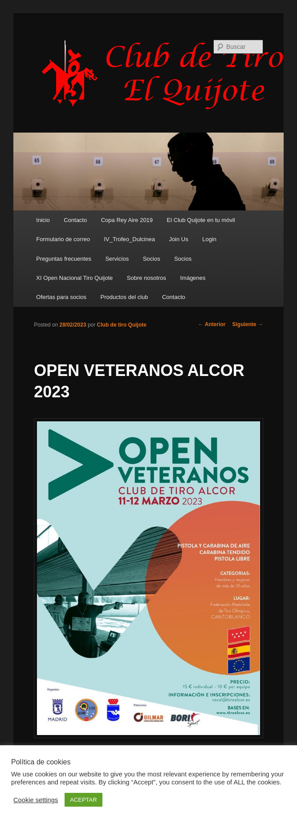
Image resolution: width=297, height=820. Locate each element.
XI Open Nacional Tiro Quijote (74, 278)
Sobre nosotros (146, 278)
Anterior (212, 324)
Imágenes (192, 278)
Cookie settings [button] (35, 800)
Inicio (42, 220)
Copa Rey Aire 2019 (127, 220)
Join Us (178, 239)
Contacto (75, 220)
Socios (151, 258)
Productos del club (124, 297)
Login (209, 239)
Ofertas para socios (61, 297)
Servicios (117, 258)
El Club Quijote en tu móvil (201, 220)
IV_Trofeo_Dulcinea (129, 239)
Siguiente (247, 324)
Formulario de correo (63, 239)
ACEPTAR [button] (83, 799)
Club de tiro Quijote (121, 325)
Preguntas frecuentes (63, 258)
